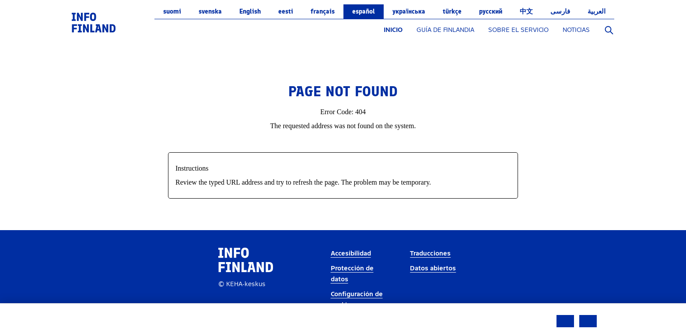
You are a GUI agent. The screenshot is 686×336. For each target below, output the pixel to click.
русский (490, 11)
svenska (210, 11)
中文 (526, 11)
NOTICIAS (576, 30)
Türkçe (452, 11)
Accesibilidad (351, 253)
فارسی (560, 11)
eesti (285, 11)
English (250, 11)
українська (408, 11)
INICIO (393, 30)
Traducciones (430, 253)
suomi (172, 11)
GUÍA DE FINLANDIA (445, 30)
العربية (597, 11)
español (363, 11)
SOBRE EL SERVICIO (518, 30)
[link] (94, 22)
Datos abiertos (433, 268)
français (323, 11)
